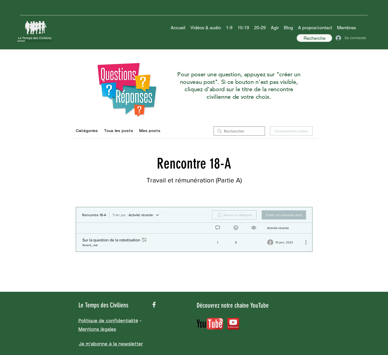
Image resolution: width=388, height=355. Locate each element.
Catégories (87, 131)
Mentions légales (97, 329)
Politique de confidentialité (108, 321)
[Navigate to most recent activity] (283, 242)
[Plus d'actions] (303, 242)
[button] (205, 28)
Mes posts (149, 131)
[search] (239, 131)
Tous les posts (118, 131)
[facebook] (154, 304)
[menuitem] (234, 214)
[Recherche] (314, 38)
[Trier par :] (136, 215)
